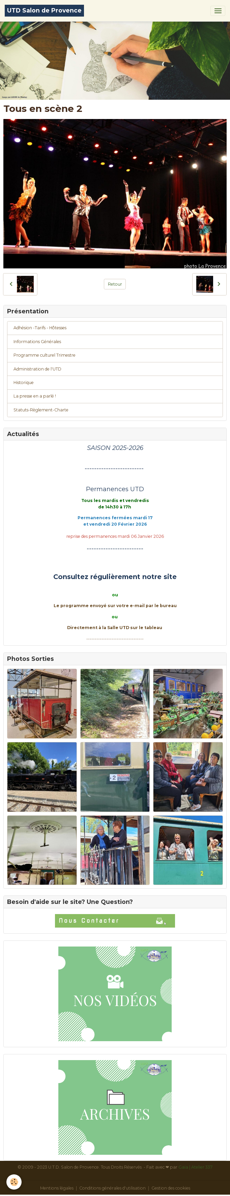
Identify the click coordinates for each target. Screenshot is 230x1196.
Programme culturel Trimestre (44, 355)
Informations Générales (37, 341)
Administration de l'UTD (37, 369)
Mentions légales (57, 1188)
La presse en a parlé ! (34, 396)
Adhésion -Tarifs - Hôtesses (39, 327)
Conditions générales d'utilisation (112, 1188)
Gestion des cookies (170, 1188)
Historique (23, 382)
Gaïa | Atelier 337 (195, 1167)
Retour (115, 284)
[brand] (44, 11)
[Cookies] (14, 1182)
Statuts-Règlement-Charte (40, 409)
